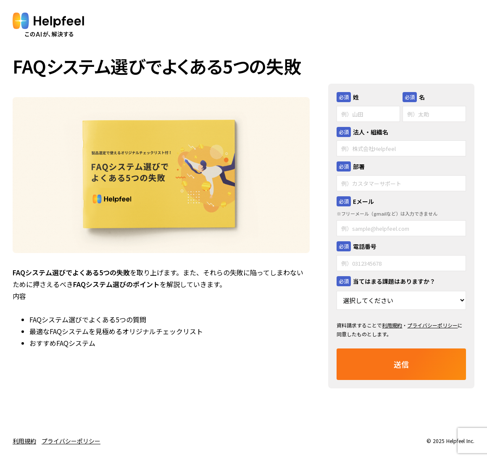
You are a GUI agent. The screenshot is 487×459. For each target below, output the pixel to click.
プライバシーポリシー (432, 325)
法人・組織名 (370, 132)
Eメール (363, 201)
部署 (359, 166)
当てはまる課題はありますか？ (394, 281)
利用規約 (392, 325)
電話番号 (364, 246)
